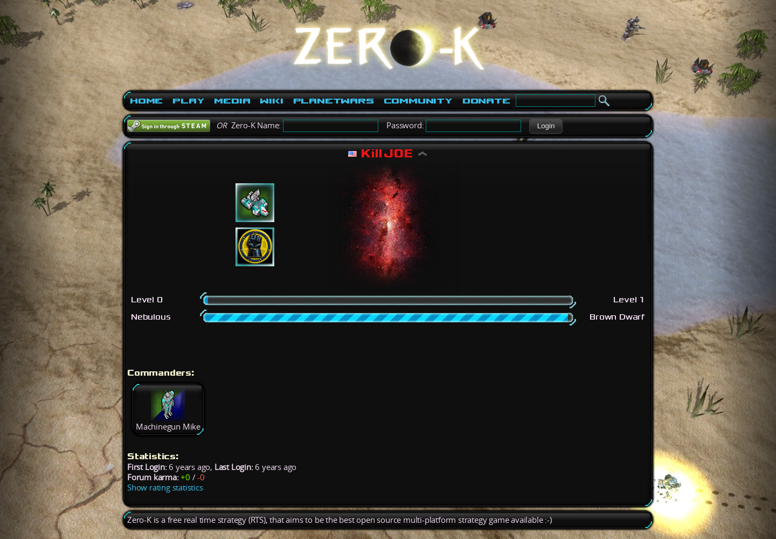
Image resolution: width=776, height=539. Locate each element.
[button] (545, 126)
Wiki (271, 101)
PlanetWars (333, 101)
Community (418, 101)
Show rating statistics (165, 487)
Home (146, 101)
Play (188, 101)
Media (232, 101)
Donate (486, 101)
